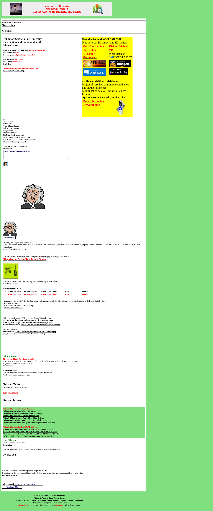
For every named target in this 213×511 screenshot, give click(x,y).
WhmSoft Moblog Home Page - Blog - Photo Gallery (23, 418)
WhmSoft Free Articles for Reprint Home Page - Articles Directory (29, 422)
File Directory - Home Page (14, 71)
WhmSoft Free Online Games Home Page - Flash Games (25, 420)
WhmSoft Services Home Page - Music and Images (23, 413)
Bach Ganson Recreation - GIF (36, 154)
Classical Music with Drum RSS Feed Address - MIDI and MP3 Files (30, 432)
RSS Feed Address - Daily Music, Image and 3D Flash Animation (28, 429)
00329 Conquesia (31, 291)
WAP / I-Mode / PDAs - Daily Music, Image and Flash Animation (28, 436)
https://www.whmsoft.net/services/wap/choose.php (40, 325)
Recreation (9, 454)
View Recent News (11, 303)
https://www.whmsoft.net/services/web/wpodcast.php (35, 332)
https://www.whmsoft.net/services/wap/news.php (34, 320)
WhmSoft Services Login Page (14, 249)
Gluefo (85, 291)
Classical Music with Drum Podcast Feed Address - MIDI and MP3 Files (31, 434)
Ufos (67, 291)
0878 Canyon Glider (49, 291)
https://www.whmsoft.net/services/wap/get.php (34, 322)
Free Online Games (10, 284)
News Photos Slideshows (13, 308)
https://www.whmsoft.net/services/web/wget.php (31, 334)
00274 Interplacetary (13, 291)
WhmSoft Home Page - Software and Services (21, 416)
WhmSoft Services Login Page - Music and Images (22, 411)
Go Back (7, 30)
